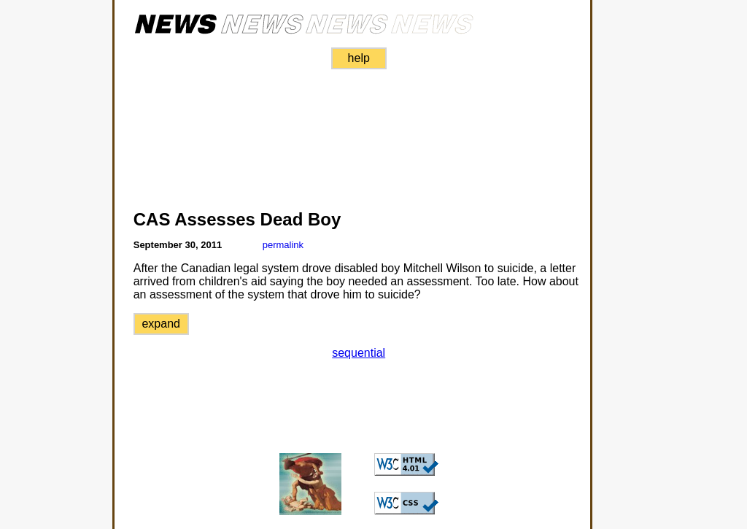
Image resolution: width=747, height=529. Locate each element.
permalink (283, 244)
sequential (358, 353)
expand (161, 323)
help (359, 58)
